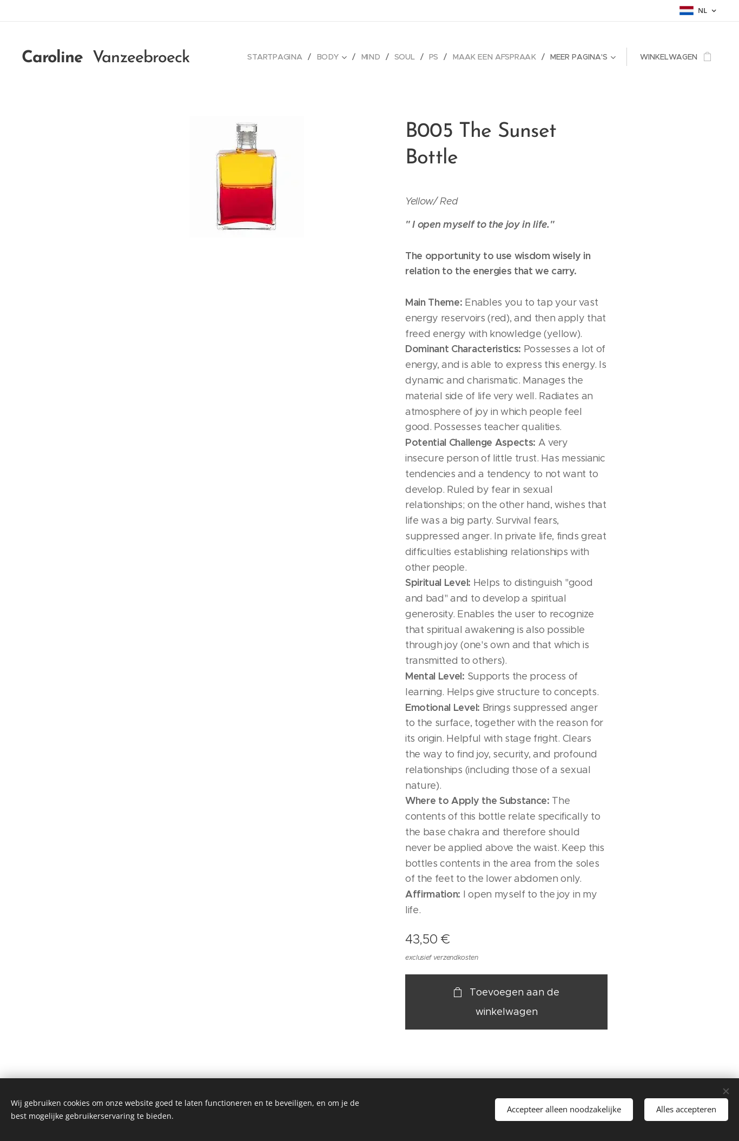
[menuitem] (279, 56)
